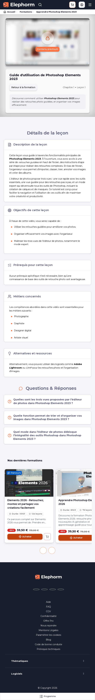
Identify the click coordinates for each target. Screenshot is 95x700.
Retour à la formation (23, 87)
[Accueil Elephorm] (48, 576)
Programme (47, 696)
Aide (48, 602)
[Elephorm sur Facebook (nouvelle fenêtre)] (36, 589)
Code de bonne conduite (48, 644)
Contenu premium (47, 49)
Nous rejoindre (49, 625)
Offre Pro (48, 620)
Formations (26, 12)
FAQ (48, 606)
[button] (43, 550)
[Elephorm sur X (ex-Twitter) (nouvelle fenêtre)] (44, 589)
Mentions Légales (48, 630)
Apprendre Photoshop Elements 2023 (56, 12)
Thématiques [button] (19, 661)
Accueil (9, 12)
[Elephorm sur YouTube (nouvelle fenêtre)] (52, 589)
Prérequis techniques (48, 649)
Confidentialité (49, 616)
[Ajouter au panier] (47, 536)
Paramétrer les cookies (48, 635)
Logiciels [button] (16, 673)
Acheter (25, 536)
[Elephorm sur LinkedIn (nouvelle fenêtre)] (61, 589)
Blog (48, 639)
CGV (48, 611)
